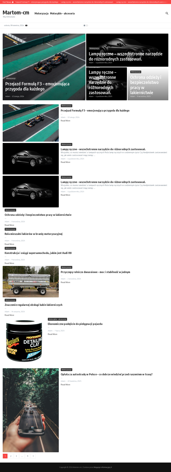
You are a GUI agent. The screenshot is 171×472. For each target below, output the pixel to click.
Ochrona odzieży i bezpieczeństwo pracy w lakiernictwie (145, 84)
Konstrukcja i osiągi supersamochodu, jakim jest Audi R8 (38, 252)
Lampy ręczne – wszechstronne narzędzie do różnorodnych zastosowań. (126, 56)
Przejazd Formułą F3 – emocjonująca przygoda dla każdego (37, 86)
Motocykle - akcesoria (57, 319)
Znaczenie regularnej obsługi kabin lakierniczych (34, 304)
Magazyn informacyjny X (103, 467)
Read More (65, 121)
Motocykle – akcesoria (62, 13)
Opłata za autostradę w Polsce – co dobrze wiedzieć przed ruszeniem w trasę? (106, 374)
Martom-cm (16, 12)
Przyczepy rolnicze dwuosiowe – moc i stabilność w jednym (95, 272)
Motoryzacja (41, 13)
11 (27, 456)
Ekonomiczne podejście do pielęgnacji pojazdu (75, 323)
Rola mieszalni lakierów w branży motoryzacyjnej (34, 233)
